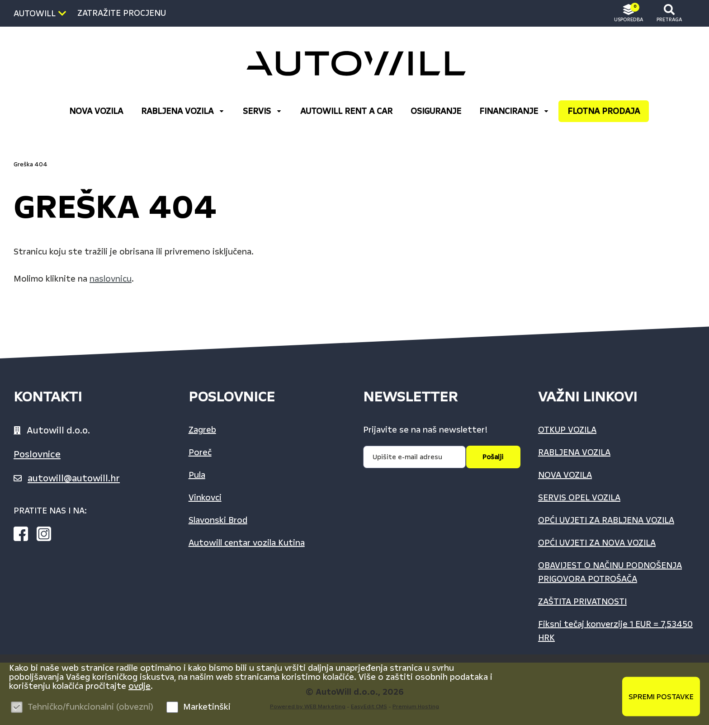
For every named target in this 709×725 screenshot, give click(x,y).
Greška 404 (30, 164)
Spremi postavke (661, 696)
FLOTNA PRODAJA (603, 111)
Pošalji (492, 456)
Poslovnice (37, 454)
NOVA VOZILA (96, 111)
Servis (262, 111)
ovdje (139, 686)
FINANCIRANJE (514, 111)
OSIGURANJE (436, 111)
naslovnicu (111, 279)
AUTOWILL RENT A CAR (346, 111)
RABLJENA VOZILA (183, 111)
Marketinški (207, 707)
